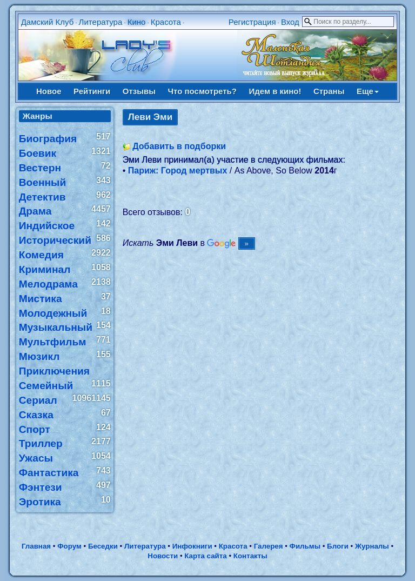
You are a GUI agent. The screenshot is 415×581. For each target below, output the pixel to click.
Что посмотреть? (202, 91)
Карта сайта (205, 556)
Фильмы (305, 546)
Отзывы (139, 91)
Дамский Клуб (47, 21)
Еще (368, 91)
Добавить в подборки (179, 146)
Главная (36, 546)
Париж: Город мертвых (177, 170)
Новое (49, 91)
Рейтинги (91, 91)
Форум (69, 546)
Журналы (372, 546)
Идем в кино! (275, 91)
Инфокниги (192, 546)
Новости (163, 556)
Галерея (268, 546)
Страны (329, 91)
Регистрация (252, 21)
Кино (137, 21)
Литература (101, 21)
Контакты (250, 556)
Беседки (103, 546)
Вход (290, 21)
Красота (166, 21)
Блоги (338, 546)
